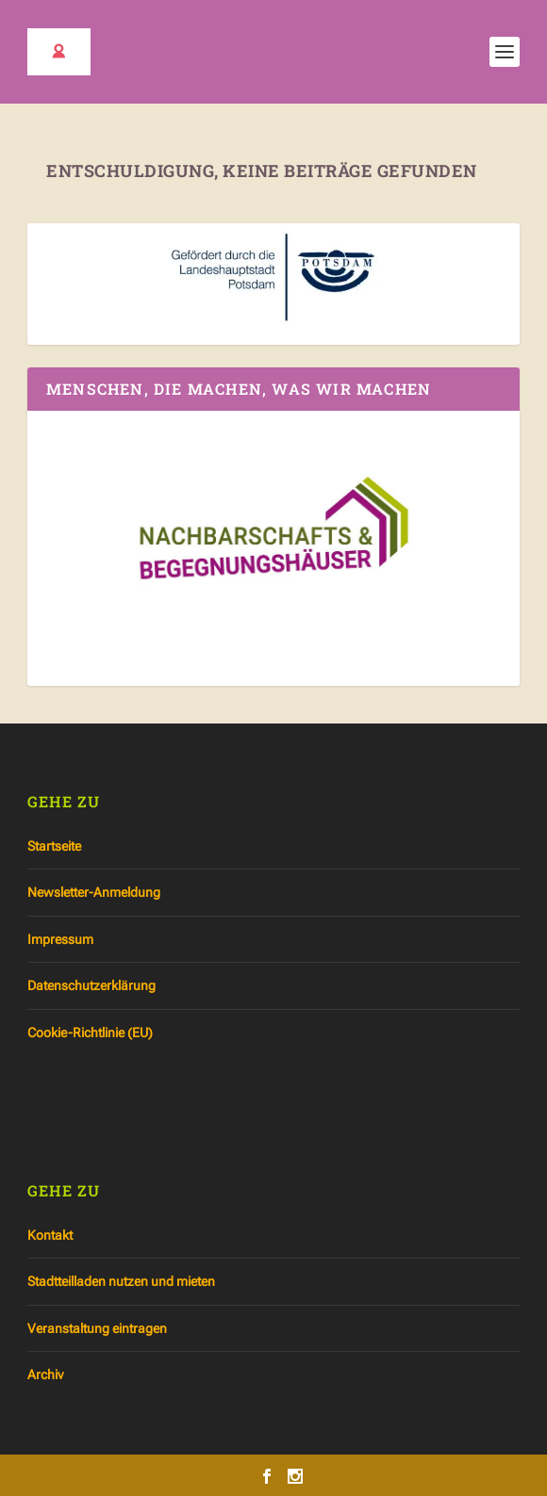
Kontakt (50, 1235)
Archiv (45, 1374)
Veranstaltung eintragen (97, 1328)
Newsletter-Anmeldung (93, 892)
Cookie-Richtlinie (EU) (90, 1032)
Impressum (60, 939)
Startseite (54, 846)
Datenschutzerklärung (91, 985)
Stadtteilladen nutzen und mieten (121, 1281)
